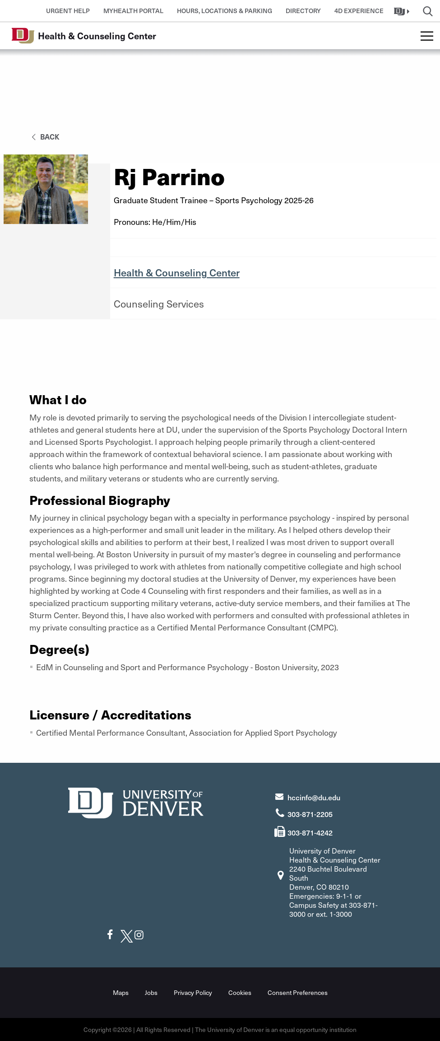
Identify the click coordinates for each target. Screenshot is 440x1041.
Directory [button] (303, 10)
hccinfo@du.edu (313, 797)
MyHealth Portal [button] (133, 10)
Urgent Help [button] (68, 10)
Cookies (239, 992)
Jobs (151, 992)
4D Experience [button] (359, 10)
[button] (402, 11)
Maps (121, 992)
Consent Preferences (298, 992)
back (44, 136)
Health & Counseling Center (177, 272)
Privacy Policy (193, 992)
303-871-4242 (310, 832)
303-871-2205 (310, 814)
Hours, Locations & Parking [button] (224, 10)
